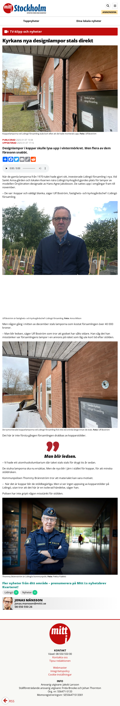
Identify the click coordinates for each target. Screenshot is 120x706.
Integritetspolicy (60, 671)
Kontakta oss (60, 657)
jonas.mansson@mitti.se (30, 603)
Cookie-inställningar (60, 674)
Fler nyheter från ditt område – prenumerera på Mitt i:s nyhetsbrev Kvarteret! (54, 585)
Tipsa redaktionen (60, 661)
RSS (9, 701)
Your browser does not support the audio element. (25, 168)
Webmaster (60, 667)
